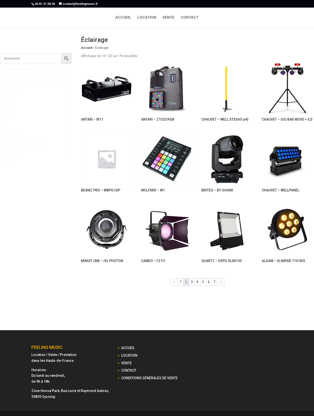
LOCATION (146, 18)
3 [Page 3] (192, 282)
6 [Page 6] (209, 282)
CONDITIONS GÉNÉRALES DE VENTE (149, 378)
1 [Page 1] (181, 282)
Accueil (86, 48)
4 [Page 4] (197, 282)
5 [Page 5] (203, 282)
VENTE (168, 18)
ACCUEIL (123, 18)
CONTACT (190, 18)
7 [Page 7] (214, 282)
